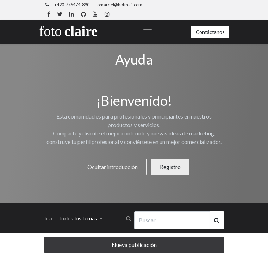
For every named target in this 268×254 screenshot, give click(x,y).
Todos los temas (78, 218)
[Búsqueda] (217, 220)
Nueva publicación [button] (134, 244)
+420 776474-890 (71, 4)
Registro (170, 166)
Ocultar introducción (112, 166)
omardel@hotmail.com (119, 4)
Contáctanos (210, 32)
